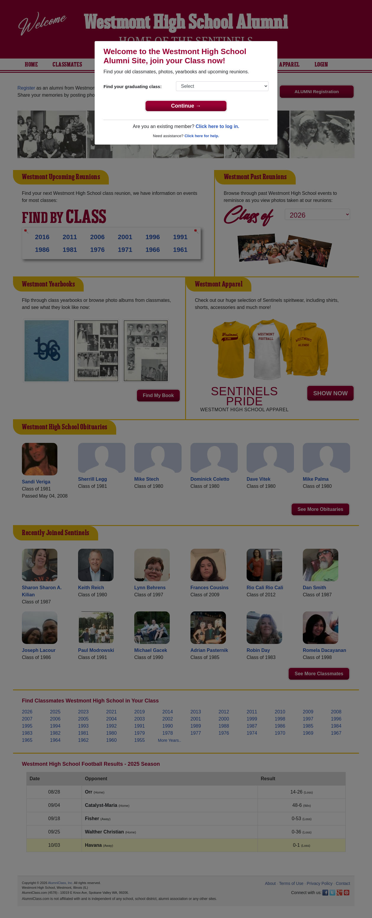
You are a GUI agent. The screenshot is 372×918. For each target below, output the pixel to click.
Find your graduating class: (132, 86)
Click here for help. (202, 136)
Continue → (186, 106)
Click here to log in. (217, 126)
